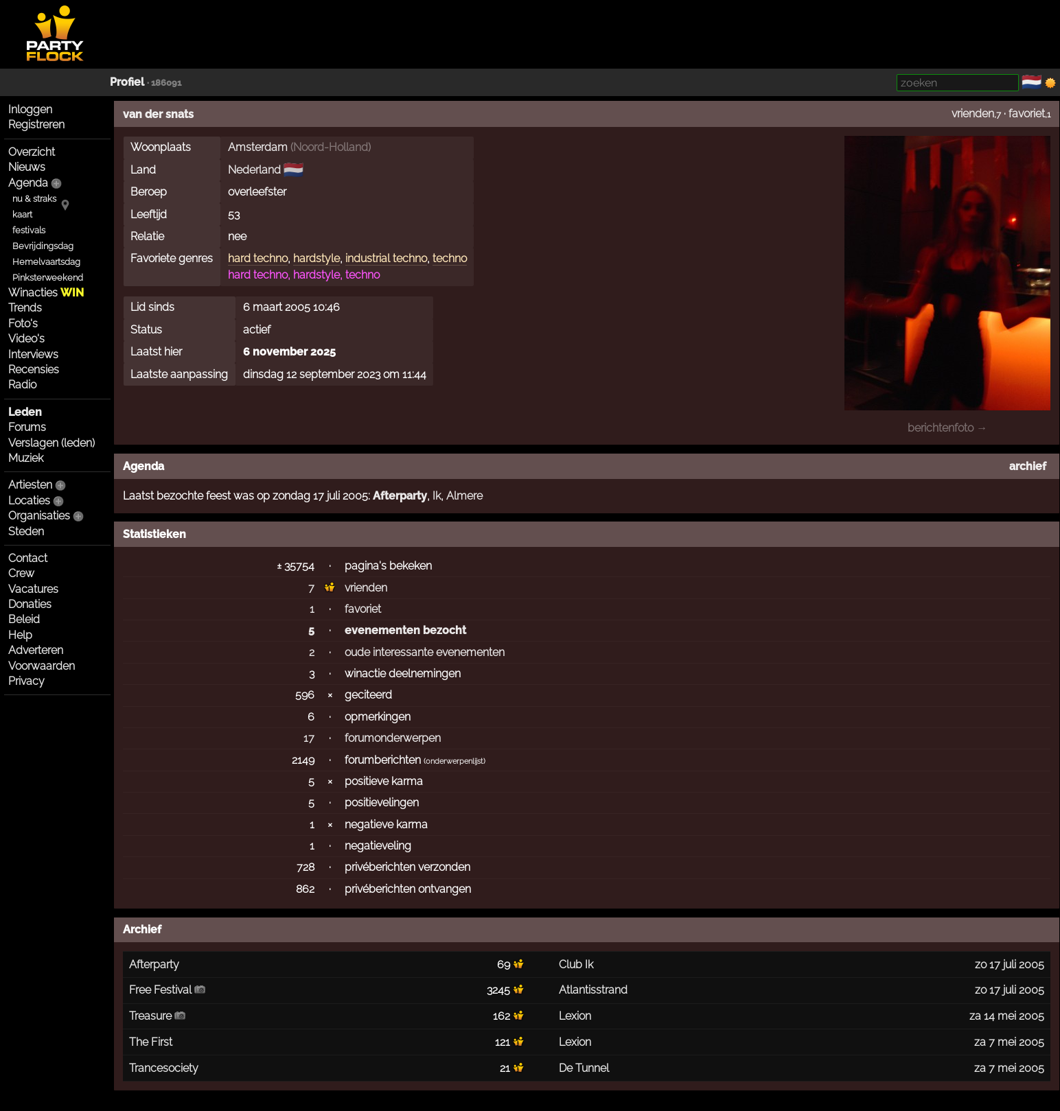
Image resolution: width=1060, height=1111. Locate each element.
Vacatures (33, 589)
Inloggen (30, 109)
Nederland (254, 169)
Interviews (33, 354)
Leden (25, 412)
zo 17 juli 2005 (1009, 964)
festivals (28, 230)
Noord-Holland (330, 147)
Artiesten (30, 484)
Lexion (575, 1015)
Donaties (29, 604)
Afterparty (400, 495)
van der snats (158, 114)
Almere (464, 495)
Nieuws (26, 167)
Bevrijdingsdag (42, 246)
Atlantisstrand (593, 989)
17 (308, 738)
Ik (437, 495)
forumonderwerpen (393, 738)
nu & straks (34, 199)
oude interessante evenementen (425, 652)
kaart (22, 214)
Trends (25, 307)
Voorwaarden (41, 666)
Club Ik (576, 964)
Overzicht (31, 152)
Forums (27, 427)
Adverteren (35, 650)
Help (20, 635)
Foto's (23, 323)
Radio (22, 384)
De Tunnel (584, 1068)
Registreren (36, 124)
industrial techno (386, 258)
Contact (27, 558)
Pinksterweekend (47, 277)
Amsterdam (258, 147)
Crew (21, 573)
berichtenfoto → (947, 427)
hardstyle (316, 258)
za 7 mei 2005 (1009, 1042)
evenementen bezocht (405, 630)
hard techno (258, 258)
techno (450, 258)
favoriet (1027, 113)
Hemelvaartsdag (46, 262)
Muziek (25, 458)
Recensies (33, 369)
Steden (26, 531)
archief (1027, 466)
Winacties (46, 292)
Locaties (29, 500)
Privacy (26, 681)
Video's (26, 338)
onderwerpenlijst (454, 761)
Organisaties (39, 515)
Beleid (24, 619)
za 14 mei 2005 (1006, 1015)
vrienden (973, 113)
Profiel (127, 82)
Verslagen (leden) (51, 442)
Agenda (28, 182)
